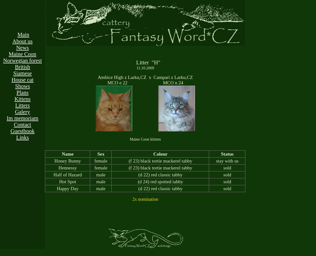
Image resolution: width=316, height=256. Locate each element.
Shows (22, 86)
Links (22, 137)
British (22, 67)
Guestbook (22, 131)
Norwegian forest (22, 60)
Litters (22, 105)
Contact (22, 125)
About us (22, 41)
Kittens (23, 99)
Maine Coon (22, 54)
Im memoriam (22, 118)
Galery (22, 112)
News (22, 48)
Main (23, 35)
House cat (22, 80)
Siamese (22, 73)
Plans (23, 93)
